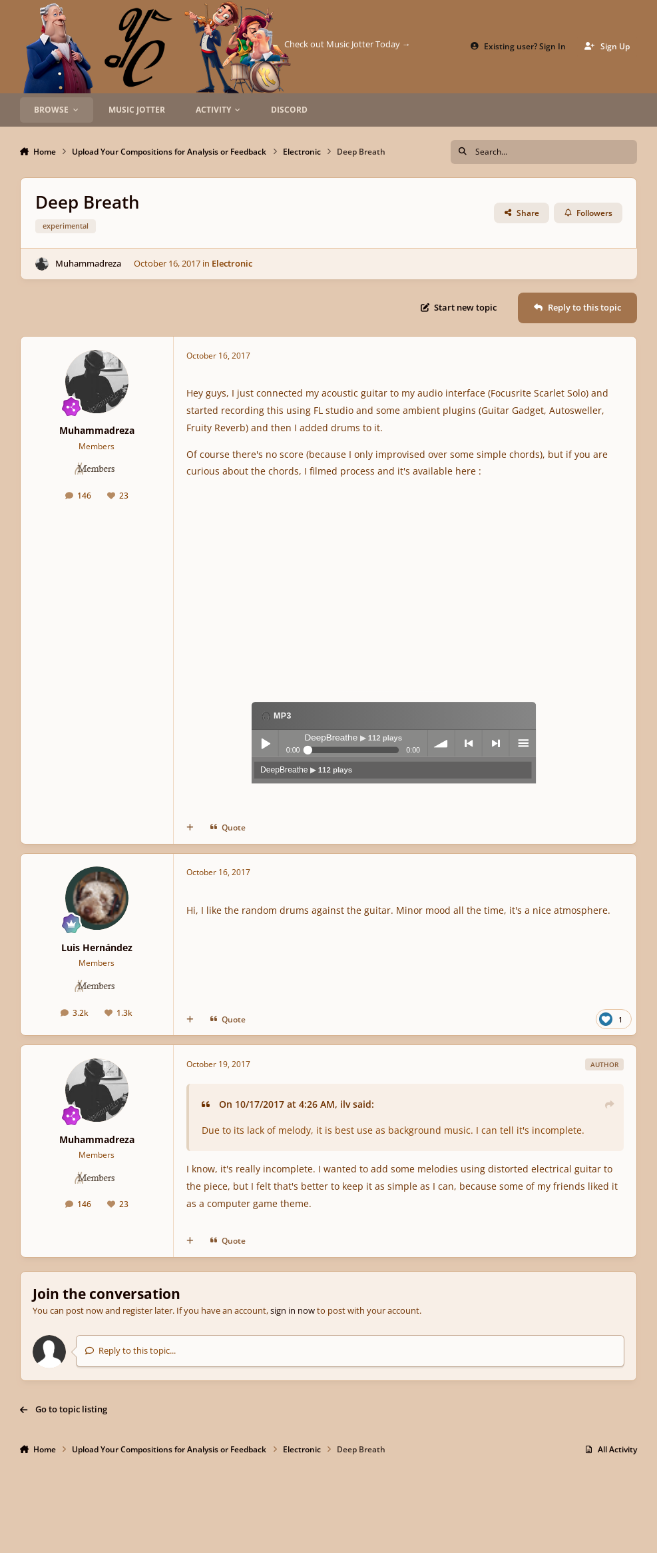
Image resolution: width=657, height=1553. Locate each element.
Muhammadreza (88, 263)
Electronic (232, 263)
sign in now (292, 1310)
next (496, 743)
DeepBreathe (306, 769)
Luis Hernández (96, 947)
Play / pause (265, 743)
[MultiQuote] (190, 827)
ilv (345, 1104)
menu (523, 743)
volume (441, 743)
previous (468, 743)
